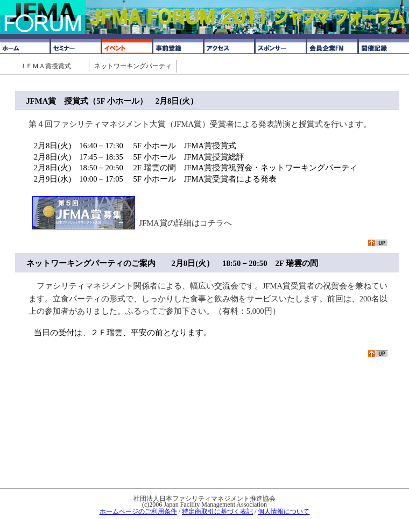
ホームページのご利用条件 (138, 511)
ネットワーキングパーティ (133, 66)
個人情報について (283, 511)
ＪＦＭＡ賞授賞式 (45, 66)
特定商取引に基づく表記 (217, 511)
